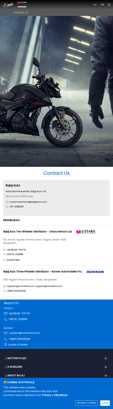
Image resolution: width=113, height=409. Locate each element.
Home (6, 12)
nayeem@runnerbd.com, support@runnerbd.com (34, 286)
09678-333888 (15, 254)
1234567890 (13, 260)
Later (105, 403)
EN (102, 5)
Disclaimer (61, 395)
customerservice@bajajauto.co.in (28, 202)
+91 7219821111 (16, 207)
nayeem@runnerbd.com (24, 333)
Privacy (47, 395)
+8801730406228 (16, 291)
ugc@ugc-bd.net (16, 250)
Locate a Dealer (18, 345)
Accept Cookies (86, 403)
